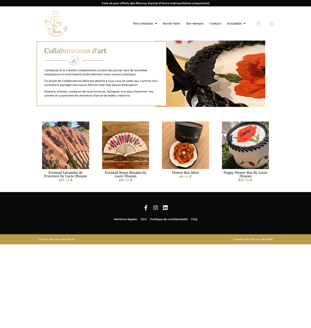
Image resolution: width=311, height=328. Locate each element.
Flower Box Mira (185, 172)
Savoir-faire (171, 23)
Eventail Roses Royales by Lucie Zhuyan (125, 174)
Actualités (236, 23)
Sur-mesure (195, 23)
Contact (215, 23)
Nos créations (145, 23)
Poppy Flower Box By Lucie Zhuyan (245, 174)
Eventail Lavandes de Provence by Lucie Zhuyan (65, 174)
